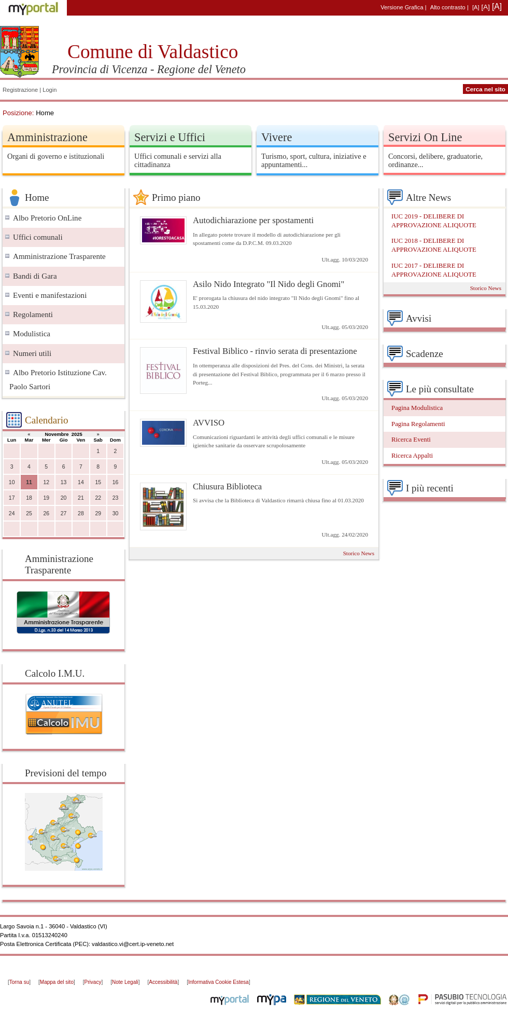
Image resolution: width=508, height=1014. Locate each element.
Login (50, 90)
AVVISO (208, 423)
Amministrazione (47, 137)
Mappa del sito (57, 982)
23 (115, 498)
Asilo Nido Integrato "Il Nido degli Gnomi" (268, 284)
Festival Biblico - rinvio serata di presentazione (275, 351)
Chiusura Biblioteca (227, 486)
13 (64, 482)
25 (29, 513)
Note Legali (125, 982)
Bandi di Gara (35, 276)
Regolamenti (33, 314)
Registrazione (20, 90)
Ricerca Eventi (411, 439)
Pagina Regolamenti (418, 424)
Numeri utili (32, 353)
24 (12, 513)
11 (29, 482)
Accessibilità (163, 982)
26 (46, 513)
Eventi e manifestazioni (50, 295)
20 (64, 498)
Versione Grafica (401, 7)
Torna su (19, 982)
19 (46, 498)
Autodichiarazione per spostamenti (253, 220)
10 (12, 482)
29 (98, 513)
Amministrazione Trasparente (59, 256)
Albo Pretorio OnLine (47, 218)
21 (81, 498)
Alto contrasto (447, 7)
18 (29, 498)
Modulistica (31, 334)
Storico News (358, 553)
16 (115, 482)
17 (12, 498)
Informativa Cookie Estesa (218, 982)
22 (98, 498)
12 (46, 482)
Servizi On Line (425, 137)
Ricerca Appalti (412, 455)
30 (115, 513)
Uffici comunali (38, 237)
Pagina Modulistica (417, 408)
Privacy (93, 982)
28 (81, 513)
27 (64, 513)
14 (81, 482)
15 (98, 482)
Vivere (276, 137)
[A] (475, 7)
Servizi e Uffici (169, 137)
